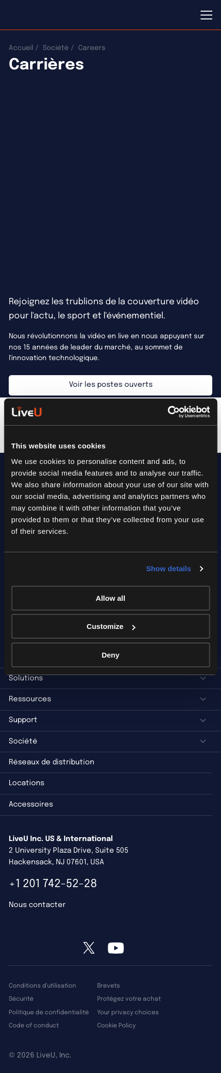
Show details (168, 568)
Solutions (26, 678)
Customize (110, 626)
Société (55, 48)
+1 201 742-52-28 (53, 884)
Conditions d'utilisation (42, 986)
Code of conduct (34, 1026)
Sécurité (21, 999)
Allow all (110, 598)
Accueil (21, 48)
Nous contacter (37, 905)
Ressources (30, 699)
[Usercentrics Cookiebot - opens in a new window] (167, 412)
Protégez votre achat (129, 999)
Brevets (108, 986)
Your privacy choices (128, 1012)
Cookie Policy (116, 1026)
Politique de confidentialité (49, 1012)
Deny (110, 655)
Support (23, 720)
